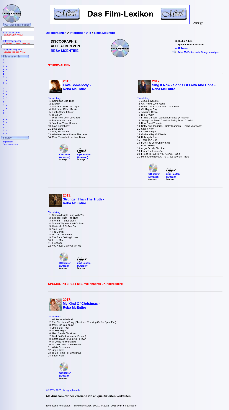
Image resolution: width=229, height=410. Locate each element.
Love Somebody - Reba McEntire (77, 87)
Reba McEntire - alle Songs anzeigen (198, 52)
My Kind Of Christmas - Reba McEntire (81, 305)
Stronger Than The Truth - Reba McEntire (83, 201)
